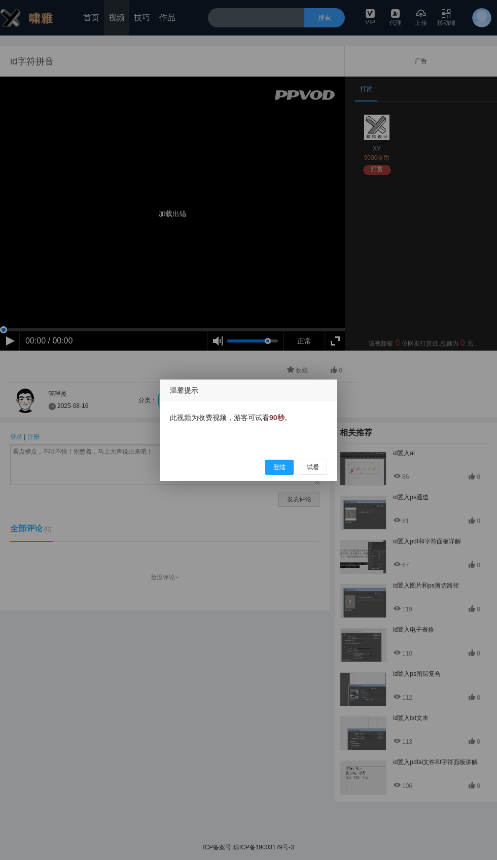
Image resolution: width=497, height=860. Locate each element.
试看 (313, 467)
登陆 (279, 467)
